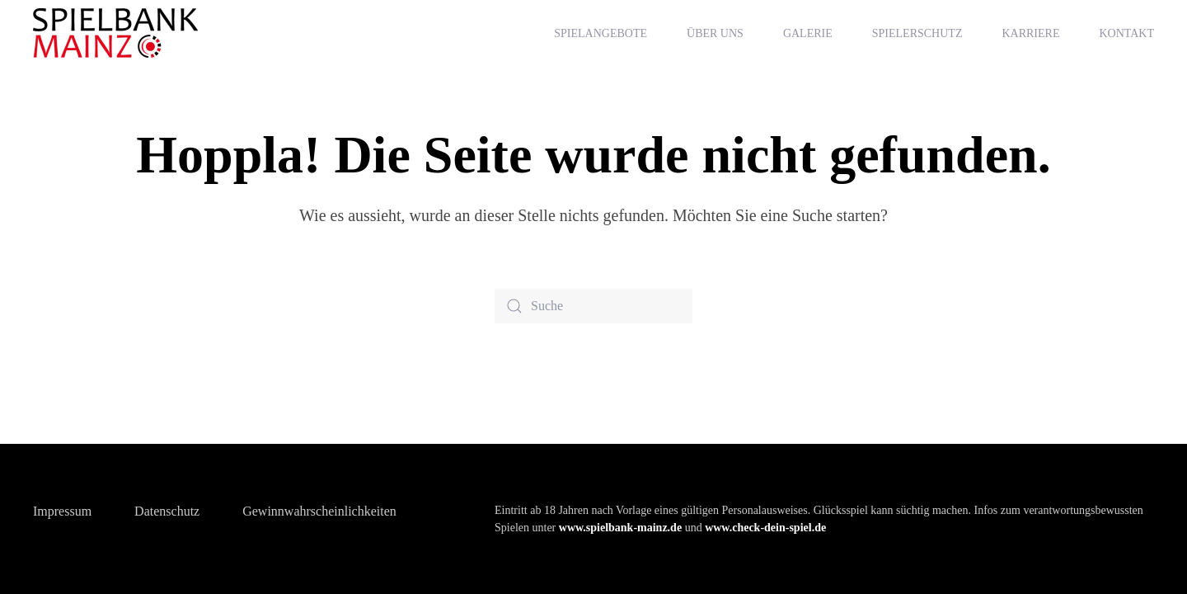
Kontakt (1126, 33)
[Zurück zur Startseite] (118, 33)
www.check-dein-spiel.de (765, 527)
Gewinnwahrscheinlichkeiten (319, 511)
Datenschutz (166, 511)
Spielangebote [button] (600, 33)
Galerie (808, 33)
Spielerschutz (917, 33)
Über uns (715, 33)
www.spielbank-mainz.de (620, 527)
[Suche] (593, 306)
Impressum (62, 511)
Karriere (1030, 33)
